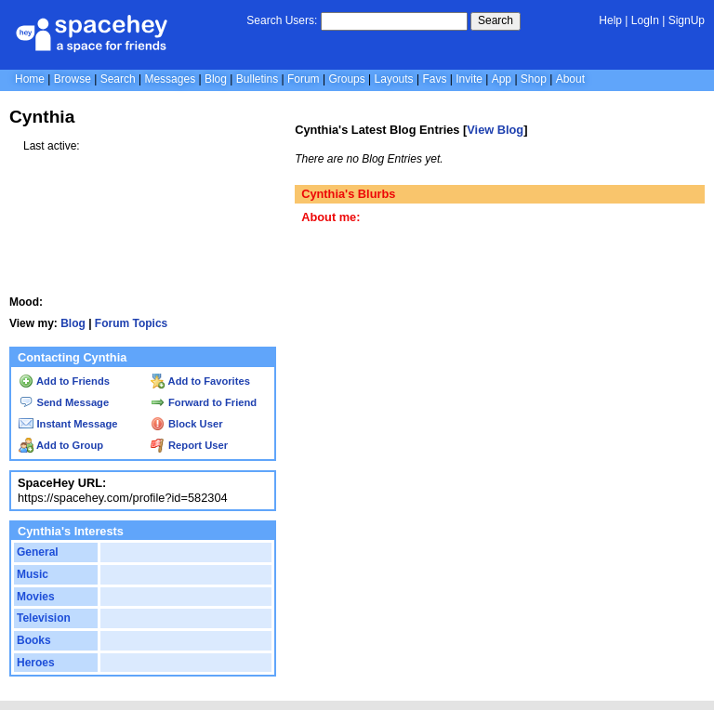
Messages (169, 78)
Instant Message (68, 423)
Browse (72, 78)
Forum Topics (131, 323)
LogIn (645, 20)
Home (30, 78)
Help (610, 20)
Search (495, 20)
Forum (303, 78)
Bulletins (257, 78)
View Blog (495, 130)
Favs (434, 78)
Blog (216, 78)
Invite (469, 78)
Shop (534, 78)
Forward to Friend (204, 402)
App (501, 78)
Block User (187, 423)
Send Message (64, 402)
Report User (189, 445)
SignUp (686, 20)
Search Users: (281, 20)
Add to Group (61, 445)
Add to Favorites (200, 381)
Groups (346, 78)
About (570, 78)
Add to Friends (64, 381)
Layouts (394, 78)
